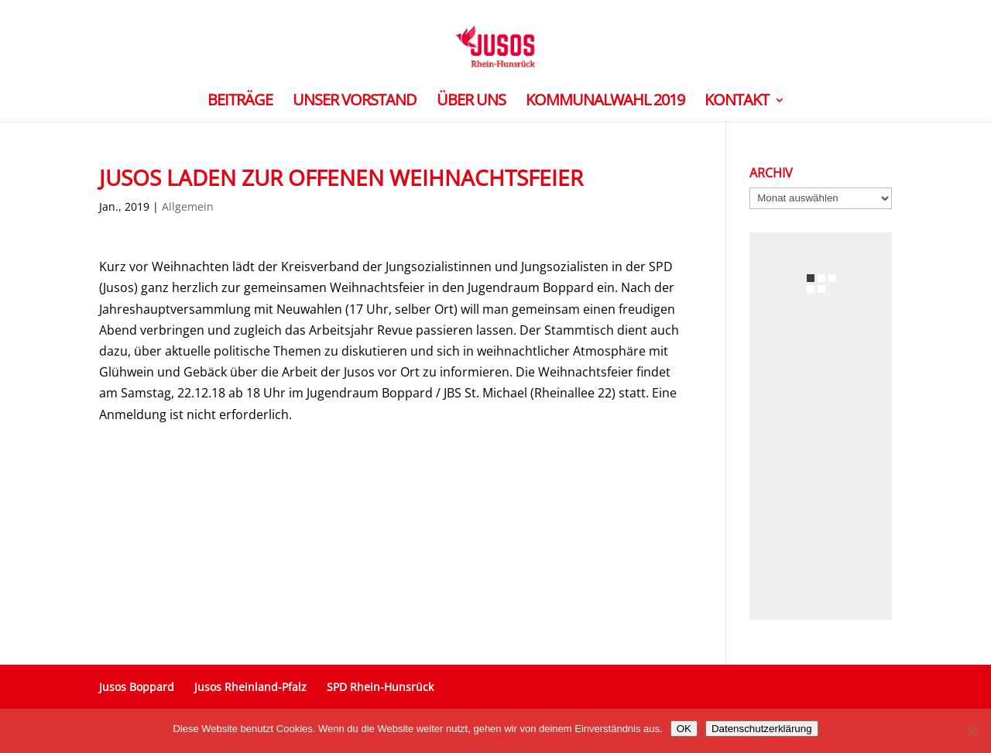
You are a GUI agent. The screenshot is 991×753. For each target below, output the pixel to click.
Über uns (471, 102)
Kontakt (737, 102)
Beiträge (240, 102)
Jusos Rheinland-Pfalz (250, 686)
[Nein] (971, 731)
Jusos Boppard (136, 686)
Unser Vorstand (355, 102)
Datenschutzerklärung (762, 728)
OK (684, 728)
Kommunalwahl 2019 (605, 102)
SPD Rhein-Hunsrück (380, 686)
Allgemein (188, 206)
